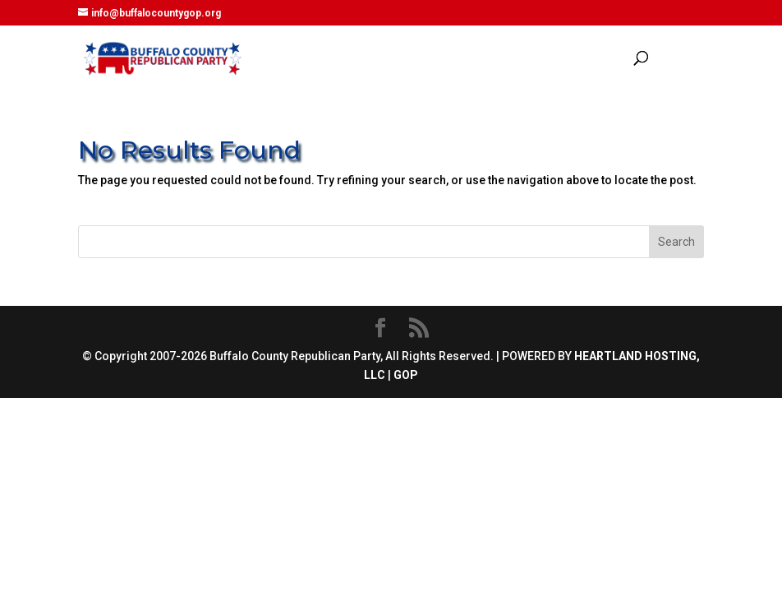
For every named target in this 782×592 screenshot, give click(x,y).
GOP (405, 375)
